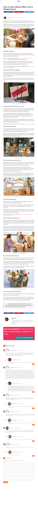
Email (4, 494)
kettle (9, 222)
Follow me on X (14, 340)
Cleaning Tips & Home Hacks (16, 33)
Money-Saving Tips (22, 33)
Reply (33, 380)
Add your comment (10, 362)
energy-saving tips (28, 140)
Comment (4, 478)
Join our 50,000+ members (25, 354)
